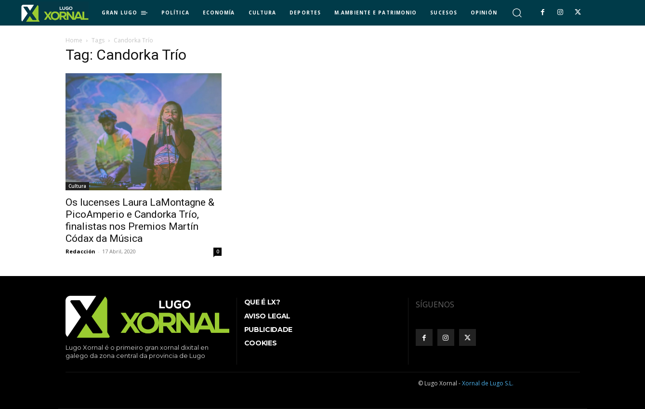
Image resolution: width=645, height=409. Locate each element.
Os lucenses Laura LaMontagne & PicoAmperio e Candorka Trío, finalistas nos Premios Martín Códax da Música (140, 220)
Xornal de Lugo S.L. (487, 383)
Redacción (80, 251)
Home (74, 40)
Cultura (77, 186)
